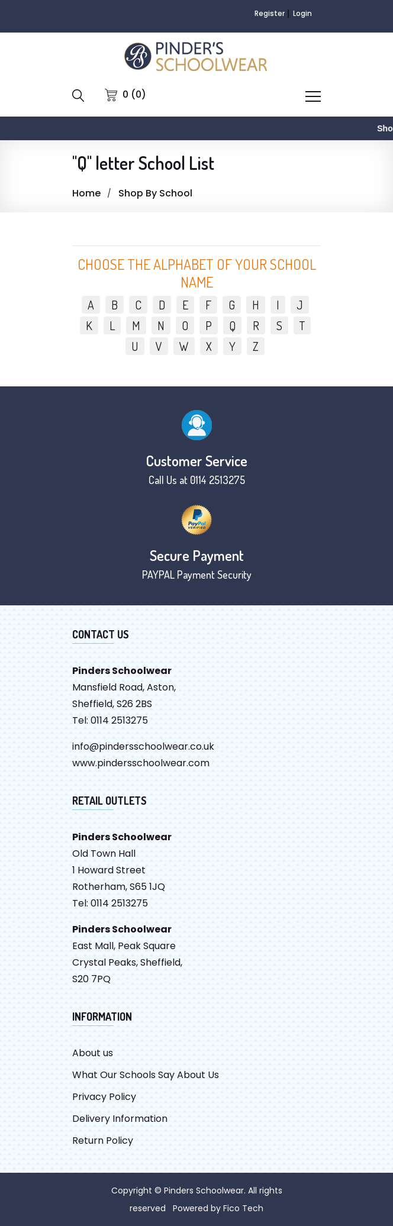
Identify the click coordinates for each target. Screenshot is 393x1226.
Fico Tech (243, 1208)
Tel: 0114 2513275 (110, 720)
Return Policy (102, 1140)
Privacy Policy (104, 1097)
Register (270, 13)
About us (92, 1053)
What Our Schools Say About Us (145, 1075)
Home (86, 193)
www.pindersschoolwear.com (141, 763)
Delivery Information (119, 1118)
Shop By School (155, 193)
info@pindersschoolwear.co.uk (143, 746)
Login (302, 13)
